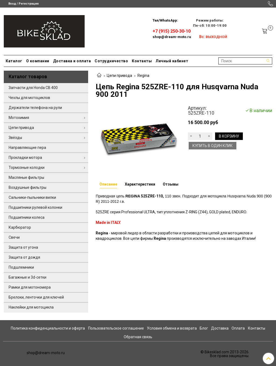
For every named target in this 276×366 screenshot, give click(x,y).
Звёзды (15, 137)
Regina (143, 75)
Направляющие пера (27, 147)
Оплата (238, 328)
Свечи (14, 237)
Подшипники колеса (26, 217)
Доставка (220, 328)
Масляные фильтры (26, 177)
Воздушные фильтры (27, 187)
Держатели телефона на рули (35, 107)
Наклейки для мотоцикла (31, 307)
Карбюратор (20, 227)
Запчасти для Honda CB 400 (33, 87)
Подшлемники (21, 267)
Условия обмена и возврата (172, 328)
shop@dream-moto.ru (172, 37)
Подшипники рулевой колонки (35, 207)
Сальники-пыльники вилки (32, 197)
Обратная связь (138, 337)
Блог (204, 328)
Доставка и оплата (72, 61)
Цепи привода (119, 75)
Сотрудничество (111, 61)
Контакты (142, 61)
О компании (37, 61)
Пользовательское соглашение (116, 328)
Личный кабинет (172, 61)
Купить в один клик (212, 145)
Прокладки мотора (25, 157)
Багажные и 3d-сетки (27, 277)
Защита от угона (23, 247)
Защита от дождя (24, 257)
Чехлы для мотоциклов (29, 97)
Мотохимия (19, 117)
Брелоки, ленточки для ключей (36, 297)
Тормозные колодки (26, 167)
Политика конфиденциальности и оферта (48, 328)
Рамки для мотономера (30, 287)
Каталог (14, 61)
